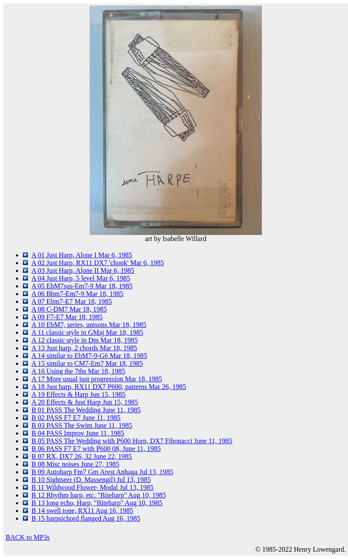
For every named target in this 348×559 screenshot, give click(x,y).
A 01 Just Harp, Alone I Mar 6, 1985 (81, 255)
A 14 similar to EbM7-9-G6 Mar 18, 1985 (89, 355)
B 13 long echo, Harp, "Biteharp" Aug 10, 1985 (96, 502)
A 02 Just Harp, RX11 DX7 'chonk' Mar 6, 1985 (97, 262)
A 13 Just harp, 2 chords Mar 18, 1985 (84, 348)
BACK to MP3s (28, 537)
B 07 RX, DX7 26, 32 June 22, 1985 (81, 456)
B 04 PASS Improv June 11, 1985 (77, 433)
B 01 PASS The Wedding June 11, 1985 (86, 410)
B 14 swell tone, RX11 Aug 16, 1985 (82, 510)
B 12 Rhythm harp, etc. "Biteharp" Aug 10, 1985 (98, 495)
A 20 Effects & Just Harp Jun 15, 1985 (84, 402)
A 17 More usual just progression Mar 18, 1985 (96, 379)
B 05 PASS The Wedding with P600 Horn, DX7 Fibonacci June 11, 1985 (131, 441)
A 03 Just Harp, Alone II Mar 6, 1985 (82, 270)
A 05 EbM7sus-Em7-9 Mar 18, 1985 (82, 286)
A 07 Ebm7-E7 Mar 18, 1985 (71, 301)
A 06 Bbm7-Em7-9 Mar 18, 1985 (77, 293)
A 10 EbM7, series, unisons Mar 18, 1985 (88, 324)
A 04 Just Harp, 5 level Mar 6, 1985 (80, 278)
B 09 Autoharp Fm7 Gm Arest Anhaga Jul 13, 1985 (102, 472)
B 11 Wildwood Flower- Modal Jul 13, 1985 (92, 487)
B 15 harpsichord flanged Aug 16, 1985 (85, 518)
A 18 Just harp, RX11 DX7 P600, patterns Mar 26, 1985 (108, 386)
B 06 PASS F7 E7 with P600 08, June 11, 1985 (96, 448)
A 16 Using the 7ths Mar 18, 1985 (78, 371)
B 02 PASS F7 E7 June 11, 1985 (76, 417)
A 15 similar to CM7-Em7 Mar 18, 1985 (87, 363)
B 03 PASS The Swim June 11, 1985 (81, 425)
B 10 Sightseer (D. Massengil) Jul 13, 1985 (91, 479)
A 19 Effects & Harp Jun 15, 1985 (78, 394)
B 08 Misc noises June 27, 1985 (75, 464)
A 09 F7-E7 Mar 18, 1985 (67, 317)
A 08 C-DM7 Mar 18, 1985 (69, 309)
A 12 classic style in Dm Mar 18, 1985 (84, 340)
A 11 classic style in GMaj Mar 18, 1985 (87, 332)
